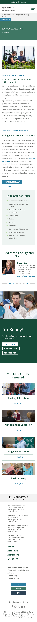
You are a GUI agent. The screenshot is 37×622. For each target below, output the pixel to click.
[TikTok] (25, 606)
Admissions (13, 554)
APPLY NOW (10, 344)
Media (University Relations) (18, 570)
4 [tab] (23, 283)
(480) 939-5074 (12, 541)
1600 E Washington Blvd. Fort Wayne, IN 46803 (16, 528)
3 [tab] (20, 283)
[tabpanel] (18, 269)
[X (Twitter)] (18, 606)
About (10, 546)
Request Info (5, 20)
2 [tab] (17, 283)
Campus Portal (13, 578)
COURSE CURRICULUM (12, 182)
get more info (10, 353)
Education (10, 15)
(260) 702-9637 (12, 531)
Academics (12, 550)
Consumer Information (21, 616)
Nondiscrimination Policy (14, 618)
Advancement (12, 573)
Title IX (29, 618)
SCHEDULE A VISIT (11, 348)
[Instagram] (15, 606)
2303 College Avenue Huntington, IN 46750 (15, 509)
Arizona (23, 2)
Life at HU (12, 558)
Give (18, 593)
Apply (18, 589)
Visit (19, 584)
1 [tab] (13, 283)
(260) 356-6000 (12, 512)
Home (4, 15)
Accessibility (18, 614)
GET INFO (9, 186)
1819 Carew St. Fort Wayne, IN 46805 (15, 519)
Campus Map (12, 576)
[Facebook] (12, 606)
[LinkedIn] (22, 606)
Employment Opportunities (18, 567)
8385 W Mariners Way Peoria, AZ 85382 (15, 538)
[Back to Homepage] (18, 498)
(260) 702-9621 (12, 522)
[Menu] (33, 9)
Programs (19, 15)
